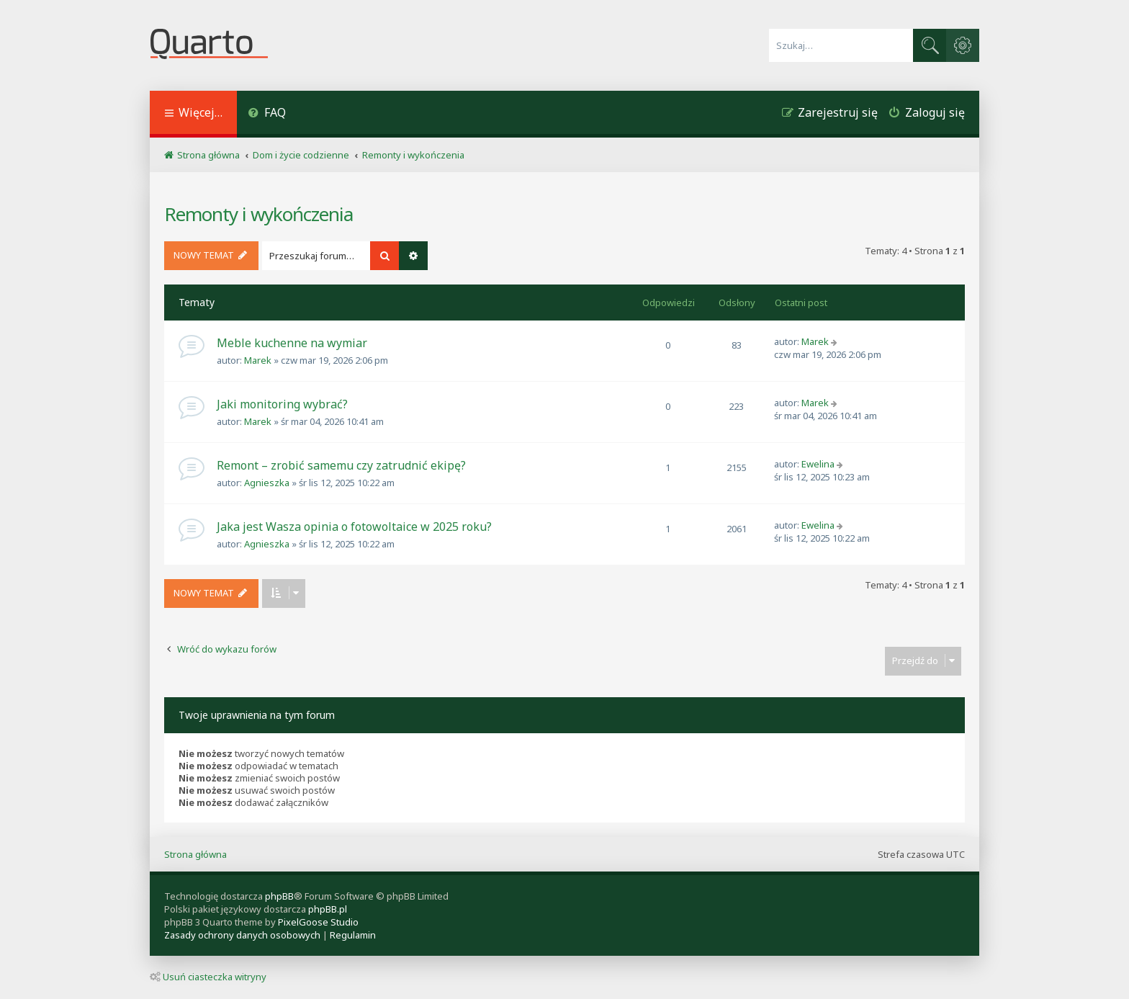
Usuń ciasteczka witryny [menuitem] (208, 976)
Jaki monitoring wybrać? (282, 404)
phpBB (279, 896)
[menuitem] (267, 114)
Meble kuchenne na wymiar (292, 343)
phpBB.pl (327, 908)
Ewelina (818, 463)
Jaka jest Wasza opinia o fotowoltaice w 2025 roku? (354, 526)
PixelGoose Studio (318, 921)
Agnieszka (266, 482)
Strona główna (195, 854)
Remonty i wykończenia (258, 214)
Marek (257, 360)
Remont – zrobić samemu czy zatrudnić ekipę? (341, 465)
